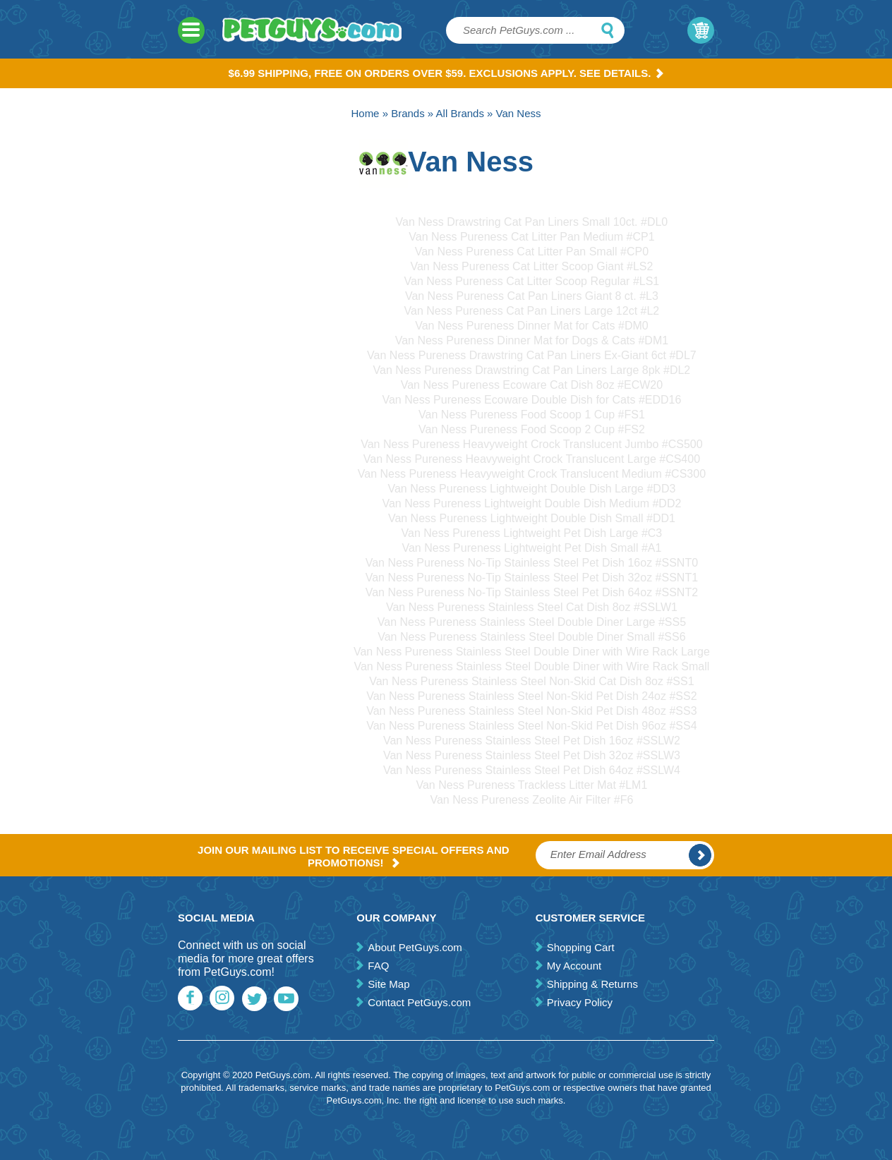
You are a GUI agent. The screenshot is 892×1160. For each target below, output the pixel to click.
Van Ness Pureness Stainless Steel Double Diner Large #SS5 (532, 622)
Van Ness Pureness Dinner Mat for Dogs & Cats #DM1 (531, 340)
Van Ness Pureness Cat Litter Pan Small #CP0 (532, 252)
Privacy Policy (580, 1002)
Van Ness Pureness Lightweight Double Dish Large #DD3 (531, 489)
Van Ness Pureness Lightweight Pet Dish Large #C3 (532, 533)
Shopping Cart (581, 947)
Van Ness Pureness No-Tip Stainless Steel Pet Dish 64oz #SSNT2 (532, 592)
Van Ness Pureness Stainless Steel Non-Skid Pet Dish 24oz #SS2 (531, 696)
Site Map (388, 984)
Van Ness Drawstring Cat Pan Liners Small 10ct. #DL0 (532, 222)
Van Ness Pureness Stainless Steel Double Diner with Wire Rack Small (531, 666)
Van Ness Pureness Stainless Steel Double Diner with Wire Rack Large (532, 652)
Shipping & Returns (592, 984)
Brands (408, 113)
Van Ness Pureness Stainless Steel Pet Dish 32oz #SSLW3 (531, 755)
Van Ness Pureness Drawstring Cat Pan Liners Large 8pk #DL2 (532, 370)
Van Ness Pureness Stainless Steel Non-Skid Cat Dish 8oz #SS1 (531, 681)
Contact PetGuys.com (419, 1002)
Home (365, 113)
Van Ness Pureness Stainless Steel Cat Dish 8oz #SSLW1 (531, 607)
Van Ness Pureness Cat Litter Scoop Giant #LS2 (531, 266)
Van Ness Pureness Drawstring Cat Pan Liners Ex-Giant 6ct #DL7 (532, 355)
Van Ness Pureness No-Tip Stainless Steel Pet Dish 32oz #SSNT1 (532, 578)
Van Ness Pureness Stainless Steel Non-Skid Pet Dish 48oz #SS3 (531, 711)
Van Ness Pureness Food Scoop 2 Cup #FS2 (531, 429)
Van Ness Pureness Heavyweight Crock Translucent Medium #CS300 (532, 474)
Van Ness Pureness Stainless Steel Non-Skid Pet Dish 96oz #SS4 (531, 726)
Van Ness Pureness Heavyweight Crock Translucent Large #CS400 (531, 459)
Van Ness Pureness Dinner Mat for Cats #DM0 (532, 326)
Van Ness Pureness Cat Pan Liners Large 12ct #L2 (532, 311)
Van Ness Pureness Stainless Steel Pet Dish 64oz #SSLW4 (531, 770)
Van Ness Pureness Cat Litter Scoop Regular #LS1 (532, 281)
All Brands (460, 113)
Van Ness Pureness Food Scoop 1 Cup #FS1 (531, 415)
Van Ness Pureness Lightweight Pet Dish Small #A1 (531, 548)
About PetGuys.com (415, 947)
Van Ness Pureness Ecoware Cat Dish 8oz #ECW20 (532, 385)
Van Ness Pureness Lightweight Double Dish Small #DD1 (531, 518)
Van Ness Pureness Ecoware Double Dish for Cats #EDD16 (531, 400)
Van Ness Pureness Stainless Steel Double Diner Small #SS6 (531, 637)
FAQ (378, 966)
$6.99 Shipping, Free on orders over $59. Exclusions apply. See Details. (446, 73)
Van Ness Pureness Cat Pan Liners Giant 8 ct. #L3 (531, 296)
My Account (574, 966)
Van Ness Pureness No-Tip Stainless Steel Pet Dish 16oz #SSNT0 (532, 563)
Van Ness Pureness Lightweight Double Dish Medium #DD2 (531, 503)
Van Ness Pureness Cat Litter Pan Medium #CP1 (531, 237)
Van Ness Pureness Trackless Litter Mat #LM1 (531, 785)
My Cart (700, 30)
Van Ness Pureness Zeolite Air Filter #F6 (531, 800)
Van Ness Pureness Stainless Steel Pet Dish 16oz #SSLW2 (531, 741)
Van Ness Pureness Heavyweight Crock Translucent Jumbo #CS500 (531, 444)
